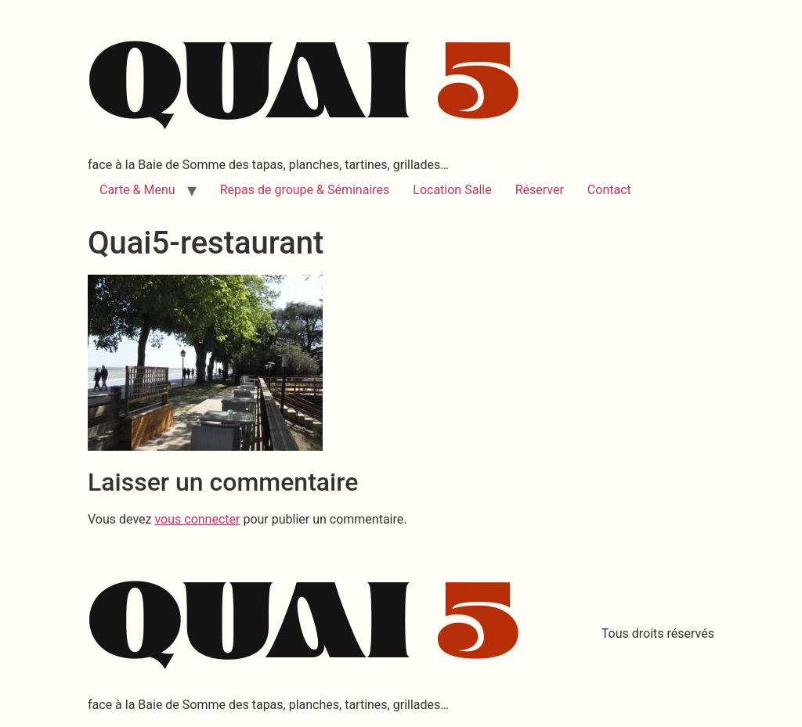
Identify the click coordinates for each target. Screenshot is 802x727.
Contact (609, 189)
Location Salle (452, 189)
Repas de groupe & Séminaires (305, 189)
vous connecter (197, 519)
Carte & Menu (137, 189)
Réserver (539, 189)
